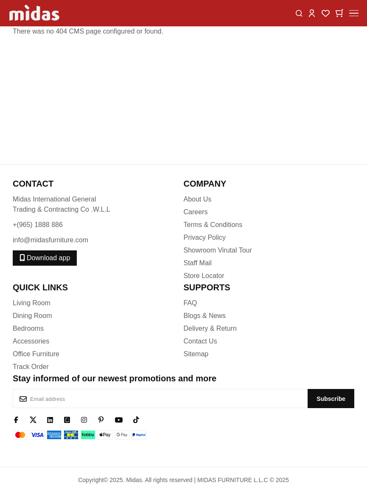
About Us (198, 199)
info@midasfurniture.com (50, 240)
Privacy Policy (205, 237)
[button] (311, 12)
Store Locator (204, 275)
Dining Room (32, 315)
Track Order (31, 366)
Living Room (31, 303)
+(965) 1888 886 (38, 224)
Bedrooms (28, 328)
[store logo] (35, 13)
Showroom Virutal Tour (218, 250)
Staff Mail (198, 263)
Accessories (31, 341)
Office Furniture (36, 354)
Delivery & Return (210, 328)
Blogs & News (205, 315)
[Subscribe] (331, 398)
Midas (134, 480)
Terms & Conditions (213, 224)
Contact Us (200, 341)
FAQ (190, 303)
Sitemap (196, 354)
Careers (196, 212)
